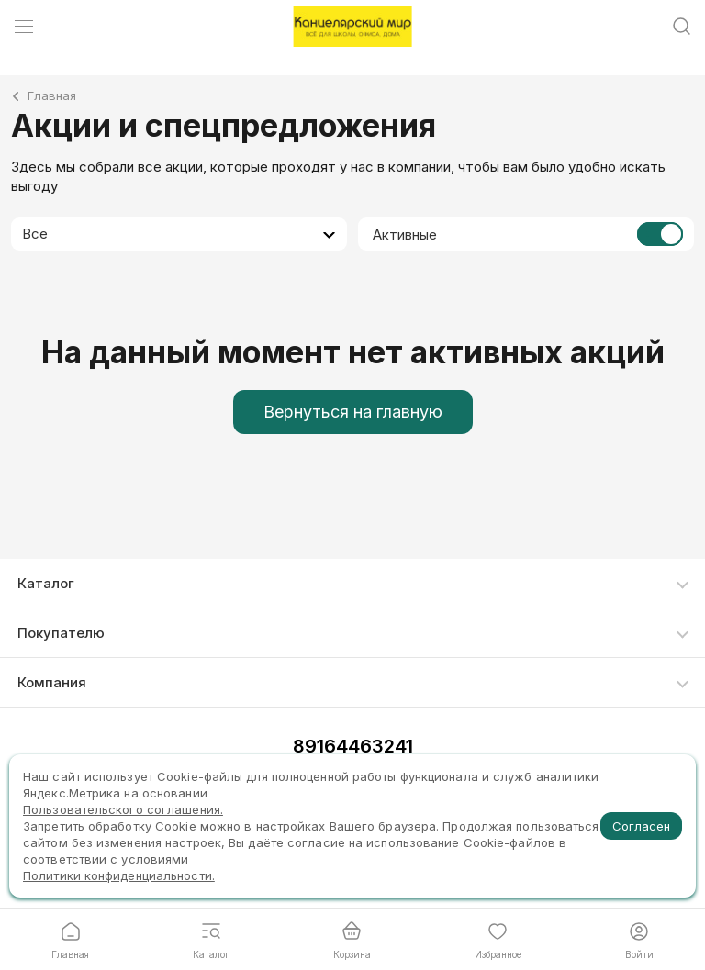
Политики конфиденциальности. (119, 875)
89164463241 (353, 746)
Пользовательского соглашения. (123, 809)
